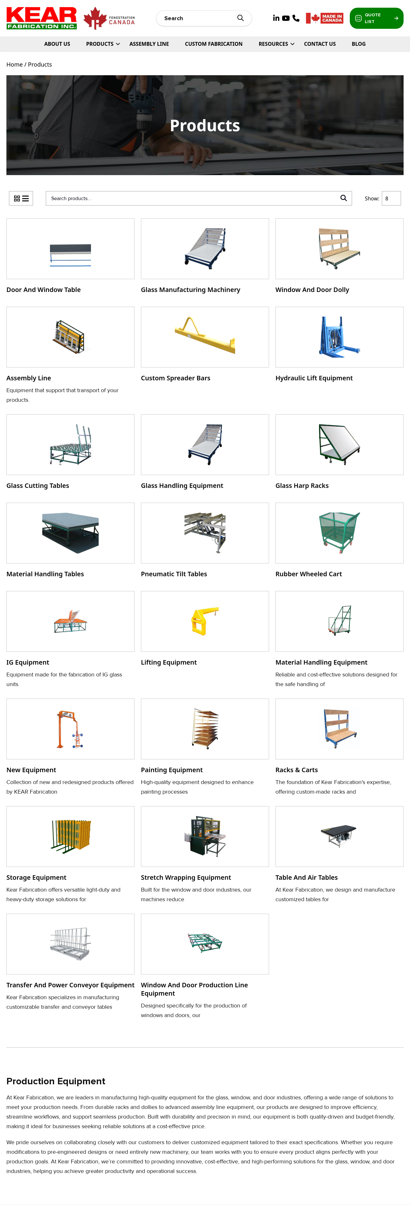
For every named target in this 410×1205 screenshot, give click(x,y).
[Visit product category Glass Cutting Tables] (70, 453)
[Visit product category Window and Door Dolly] (339, 257)
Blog (359, 43)
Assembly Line (149, 43)
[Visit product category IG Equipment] (70, 640)
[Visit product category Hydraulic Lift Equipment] (339, 346)
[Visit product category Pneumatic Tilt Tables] (205, 542)
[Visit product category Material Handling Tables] (70, 542)
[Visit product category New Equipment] (70, 748)
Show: (372, 198)
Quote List (376, 18)
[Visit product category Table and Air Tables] (339, 855)
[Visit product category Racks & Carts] (339, 748)
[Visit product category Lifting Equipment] (205, 630)
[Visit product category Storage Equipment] (70, 855)
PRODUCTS (99, 43)
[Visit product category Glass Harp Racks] (339, 453)
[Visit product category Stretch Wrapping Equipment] (205, 855)
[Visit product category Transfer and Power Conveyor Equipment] (70, 963)
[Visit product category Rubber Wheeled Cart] (339, 542)
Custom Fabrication (213, 43)
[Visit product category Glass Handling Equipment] (205, 453)
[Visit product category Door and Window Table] (70, 257)
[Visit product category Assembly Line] (70, 356)
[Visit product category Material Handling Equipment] (339, 640)
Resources (273, 43)
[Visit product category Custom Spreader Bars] (205, 346)
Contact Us (320, 43)
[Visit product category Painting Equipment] (205, 748)
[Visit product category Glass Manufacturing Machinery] (205, 257)
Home (14, 64)
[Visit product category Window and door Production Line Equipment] (205, 967)
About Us (57, 43)
